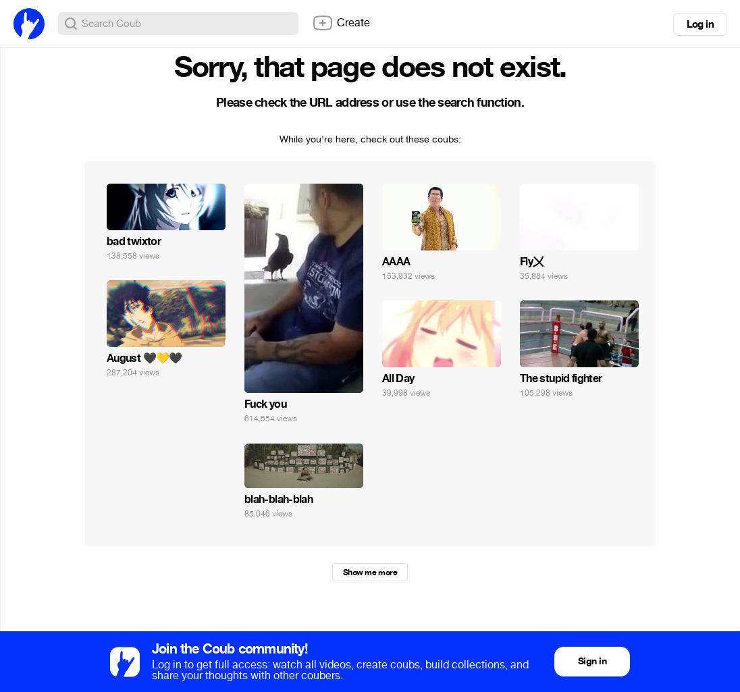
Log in (700, 24)
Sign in (592, 661)
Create (341, 23)
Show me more (370, 572)
